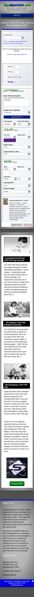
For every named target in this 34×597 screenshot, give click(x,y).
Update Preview (16, 225)
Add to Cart (27, 225)
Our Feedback (17, 581)
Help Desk (26, 581)
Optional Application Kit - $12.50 (18, 200)
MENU (17, 15)
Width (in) (10, 71)
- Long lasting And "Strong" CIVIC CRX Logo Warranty (14, 259)
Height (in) (10, 66)
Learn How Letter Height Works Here (17, 54)
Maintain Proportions (13, 77)
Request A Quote (9, 575)
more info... (8, 294)
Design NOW (17, 483)
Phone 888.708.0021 (12, 571)
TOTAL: (11, 82)
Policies (11, 583)
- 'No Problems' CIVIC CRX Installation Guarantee (14, 324)
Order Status (8, 581)
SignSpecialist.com (17, 585)
